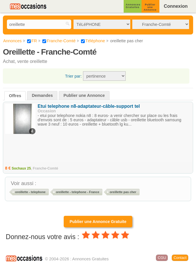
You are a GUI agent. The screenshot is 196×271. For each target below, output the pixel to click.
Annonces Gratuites (133, 6)
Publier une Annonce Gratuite (97, 221)
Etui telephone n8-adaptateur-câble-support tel (89, 106)
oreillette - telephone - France (77, 192)
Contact (180, 257)
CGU (162, 257)
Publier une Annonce (150, 7)
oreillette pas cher (123, 192)
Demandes (42, 95)
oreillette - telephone (30, 192)
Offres (15, 95)
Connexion (176, 6)
